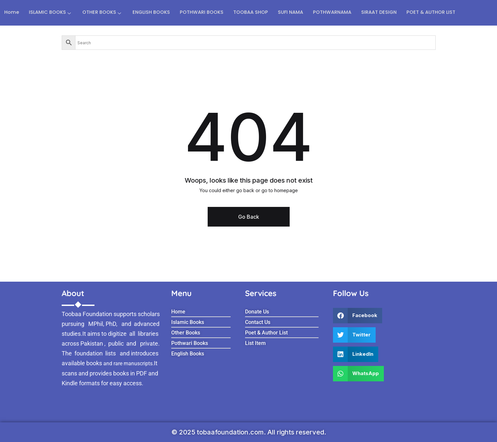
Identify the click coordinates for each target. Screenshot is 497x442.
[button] (357, 315)
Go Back (248, 216)
